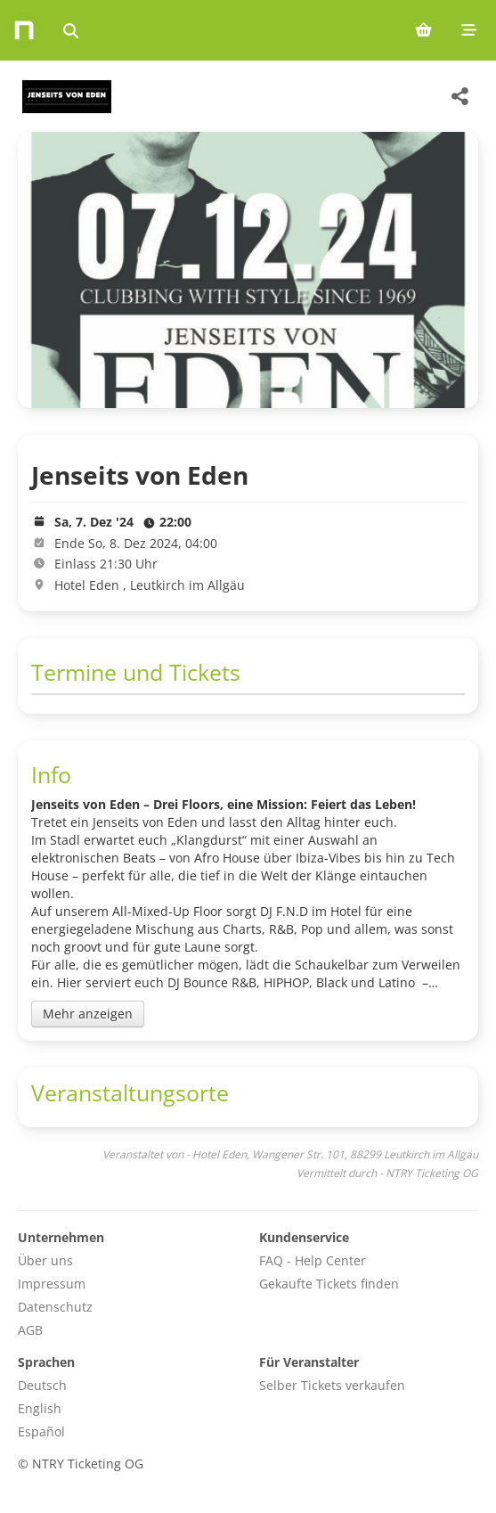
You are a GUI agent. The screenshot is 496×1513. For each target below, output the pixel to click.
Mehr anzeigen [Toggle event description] (88, 1013)
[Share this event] (460, 96)
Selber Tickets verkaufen (332, 1385)
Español (41, 1431)
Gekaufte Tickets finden (329, 1283)
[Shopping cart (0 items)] (423, 30)
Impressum (51, 1283)
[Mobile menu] (469, 30)
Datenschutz (55, 1306)
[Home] (24, 30)
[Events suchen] (71, 30)
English (39, 1408)
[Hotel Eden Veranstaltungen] (64, 96)
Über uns (45, 1260)
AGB (30, 1329)
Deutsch (42, 1385)
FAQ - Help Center (312, 1260)
